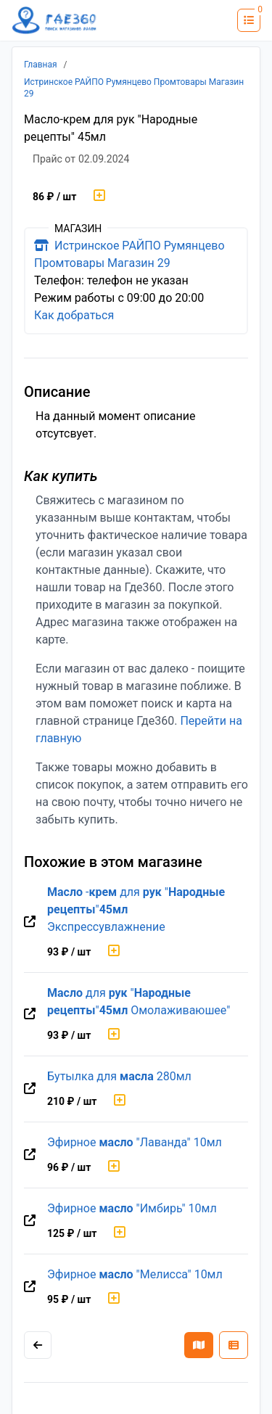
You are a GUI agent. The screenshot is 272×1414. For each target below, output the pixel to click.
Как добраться (74, 315)
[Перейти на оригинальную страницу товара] (30, 922)
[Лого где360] (54, 21)
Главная (40, 64)
